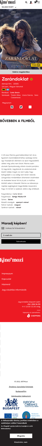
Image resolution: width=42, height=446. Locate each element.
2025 (16, 84)
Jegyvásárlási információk (14, 290)
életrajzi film (6, 84)
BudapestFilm (21, 391)
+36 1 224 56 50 (33, 304)
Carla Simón (15, 92)
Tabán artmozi (21, 365)
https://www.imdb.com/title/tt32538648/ (4, 90)
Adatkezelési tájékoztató (21, 396)
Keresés (26, 2)
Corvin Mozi (21, 327)
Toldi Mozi (21, 373)
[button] (32, 2)
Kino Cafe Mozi (21, 334)
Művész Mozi (21, 342)
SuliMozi (21, 358)
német (18, 207)
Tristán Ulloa (15, 95)
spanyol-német (22, 202)
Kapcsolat (6, 279)
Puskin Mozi (21, 350)
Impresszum (7, 273)
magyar (17, 205)
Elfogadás (21, 436)
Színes (10, 199)
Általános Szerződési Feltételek (21, 387)
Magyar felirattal (16, 86)
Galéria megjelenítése (21, 72)
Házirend (6, 284)
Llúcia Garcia (27, 95)
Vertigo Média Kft (19, 197)
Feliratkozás (21, 241)
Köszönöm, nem (20, 442)
